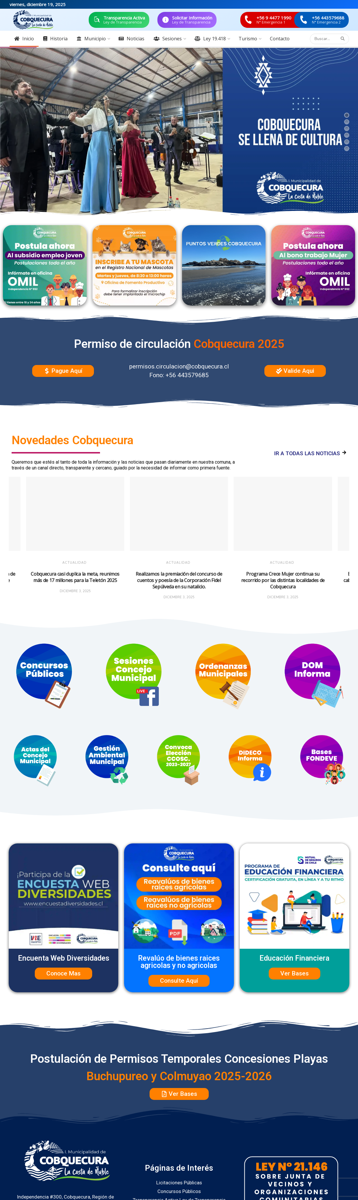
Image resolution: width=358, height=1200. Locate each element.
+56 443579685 (187, 375)
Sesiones (168, 38)
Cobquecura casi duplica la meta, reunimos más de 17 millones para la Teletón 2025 (75, 577)
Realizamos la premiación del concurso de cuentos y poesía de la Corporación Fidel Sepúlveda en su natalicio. (179, 580)
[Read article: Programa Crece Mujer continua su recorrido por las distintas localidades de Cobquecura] (283, 514)
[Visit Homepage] (33, 20)
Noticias (131, 38)
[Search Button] (343, 39)
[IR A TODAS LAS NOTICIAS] (344, 453)
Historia (55, 38)
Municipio (91, 38)
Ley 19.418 (210, 38)
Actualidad (74, 563)
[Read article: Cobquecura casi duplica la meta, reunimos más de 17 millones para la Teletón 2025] (75, 514)
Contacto (280, 38)
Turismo (248, 38)
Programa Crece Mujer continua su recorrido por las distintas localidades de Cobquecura (283, 580)
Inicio (24, 38)
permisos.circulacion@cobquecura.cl (179, 366)
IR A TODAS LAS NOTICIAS (307, 453)
